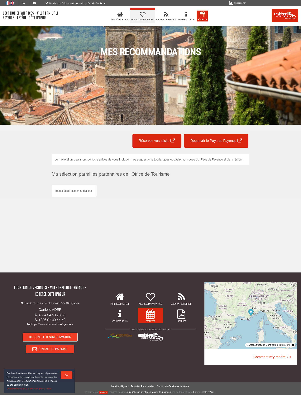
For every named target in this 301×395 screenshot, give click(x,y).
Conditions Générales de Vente (173, 386)
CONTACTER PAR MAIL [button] (50, 349)
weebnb (103, 392)
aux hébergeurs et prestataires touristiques (149, 392)
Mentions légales (120, 386)
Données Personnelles (142, 386)
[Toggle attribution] (293, 345)
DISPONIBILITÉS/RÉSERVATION (50, 337)
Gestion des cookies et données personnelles (29, 388)
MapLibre (285, 345)
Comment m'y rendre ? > (272, 357)
